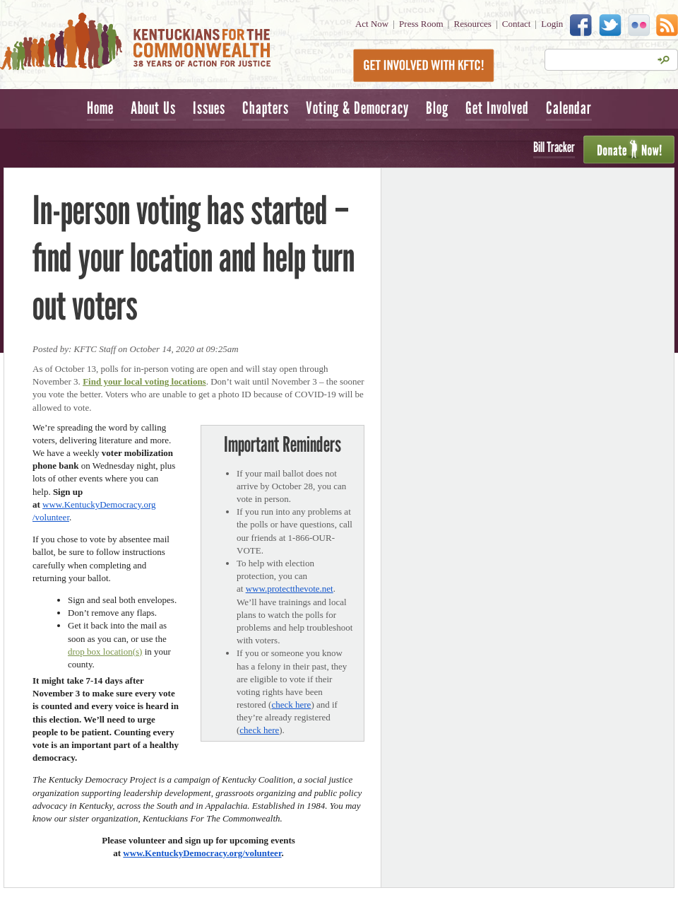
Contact (516, 23)
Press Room (421, 23)
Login (552, 23)
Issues (209, 108)
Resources (473, 23)
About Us (153, 108)
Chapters (265, 108)
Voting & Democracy (357, 108)
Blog (437, 108)
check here (291, 704)
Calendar (569, 108)
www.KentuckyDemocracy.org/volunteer (202, 853)
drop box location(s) (105, 651)
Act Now (371, 23)
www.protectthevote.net (289, 588)
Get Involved (497, 108)
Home (100, 108)
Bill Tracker (554, 147)
